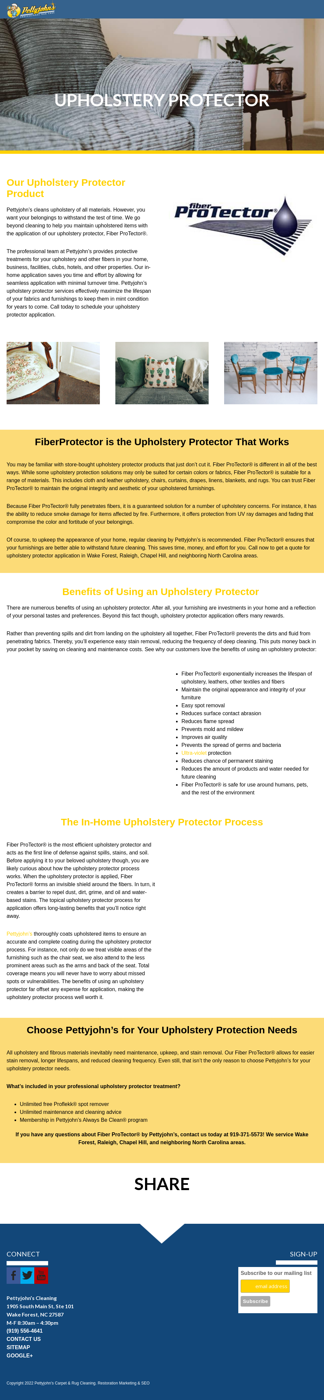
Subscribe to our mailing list (276, 1273)
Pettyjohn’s (19, 934)
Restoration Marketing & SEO (123, 1383)
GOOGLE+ (20, 1355)
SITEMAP (18, 1347)
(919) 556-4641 (25, 1331)
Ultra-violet (193, 753)
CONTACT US (24, 1339)
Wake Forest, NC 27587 (35, 1314)
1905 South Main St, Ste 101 (40, 1306)
